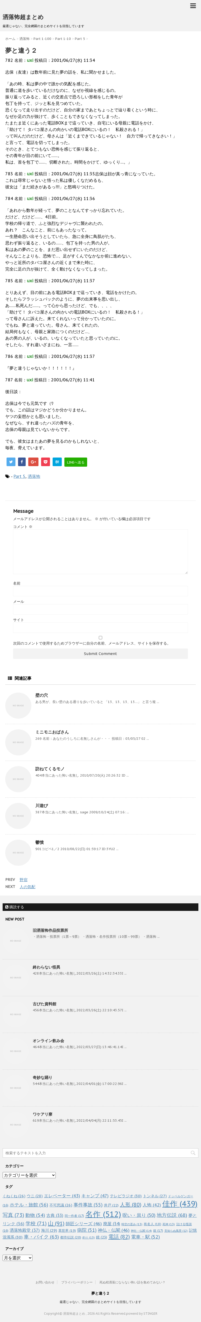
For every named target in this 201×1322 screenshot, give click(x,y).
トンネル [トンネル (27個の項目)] (155, 1195)
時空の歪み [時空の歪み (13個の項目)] (131, 1224)
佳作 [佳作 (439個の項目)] (180, 1204)
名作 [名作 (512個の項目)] (103, 1214)
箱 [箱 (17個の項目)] (158, 1230)
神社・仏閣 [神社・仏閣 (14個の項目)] (141, 1231)
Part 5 (19, 476)
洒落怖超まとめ (23, 17)
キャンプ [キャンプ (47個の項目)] (95, 1196)
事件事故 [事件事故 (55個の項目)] (88, 1205)
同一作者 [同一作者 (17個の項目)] (74, 1215)
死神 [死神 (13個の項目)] (169, 1224)
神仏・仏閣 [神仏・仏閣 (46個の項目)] (114, 1230)
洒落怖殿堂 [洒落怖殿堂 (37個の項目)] (25, 1230)
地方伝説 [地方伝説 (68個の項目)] (172, 1215)
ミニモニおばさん (52, 732)
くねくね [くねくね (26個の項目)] (14, 1195)
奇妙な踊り (42, 1077)
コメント (22, 526)
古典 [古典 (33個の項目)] (54, 1215)
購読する (14, 907)
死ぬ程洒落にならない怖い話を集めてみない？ (132, 1282)
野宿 (23, 879)
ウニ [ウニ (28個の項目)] (35, 1195)
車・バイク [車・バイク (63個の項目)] (41, 1237)
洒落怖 (34, 476)
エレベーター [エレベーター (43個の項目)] (62, 1196)
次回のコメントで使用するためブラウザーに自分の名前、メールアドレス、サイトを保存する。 (92, 643)
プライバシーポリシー (77, 1282)
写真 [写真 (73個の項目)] (13, 1215)
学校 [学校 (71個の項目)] (36, 1223)
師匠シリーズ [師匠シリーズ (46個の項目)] (84, 1224)
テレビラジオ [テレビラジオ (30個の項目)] (126, 1195)
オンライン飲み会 (48, 1040)
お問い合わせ (45, 1282)
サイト (18, 619)
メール (18, 601)
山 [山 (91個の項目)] (56, 1223)
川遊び (41, 805)
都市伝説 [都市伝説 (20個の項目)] (70, 1237)
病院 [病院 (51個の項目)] (87, 1230)
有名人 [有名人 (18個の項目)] (152, 1224)
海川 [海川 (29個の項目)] (49, 1230)
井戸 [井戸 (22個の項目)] (111, 1205)
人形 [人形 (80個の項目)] (130, 1204)
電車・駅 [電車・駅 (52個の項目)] (145, 1237)
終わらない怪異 (46, 967)
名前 (16, 583)
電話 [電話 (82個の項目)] (119, 1236)
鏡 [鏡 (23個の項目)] (101, 1237)
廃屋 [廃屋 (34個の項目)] (111, 1223)
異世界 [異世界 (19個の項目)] (67, 1230)
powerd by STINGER (141, 1313)
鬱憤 (39, 842)
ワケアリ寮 (42, 1114)
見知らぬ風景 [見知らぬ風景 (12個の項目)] (176, 1231)
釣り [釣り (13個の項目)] (88, 1237)
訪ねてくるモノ (50, 768)
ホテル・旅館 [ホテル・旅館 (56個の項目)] (29, 1204)
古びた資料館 (44, 1003)
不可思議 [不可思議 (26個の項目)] (60, 1205)
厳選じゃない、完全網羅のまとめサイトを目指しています (100, 1302)
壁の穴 (41, 695)
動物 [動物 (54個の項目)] (35, 1215)
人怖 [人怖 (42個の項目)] (152, 1205)
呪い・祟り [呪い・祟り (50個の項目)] (138, 1215)
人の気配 (27, 886)
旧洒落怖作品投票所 (50, 930)
